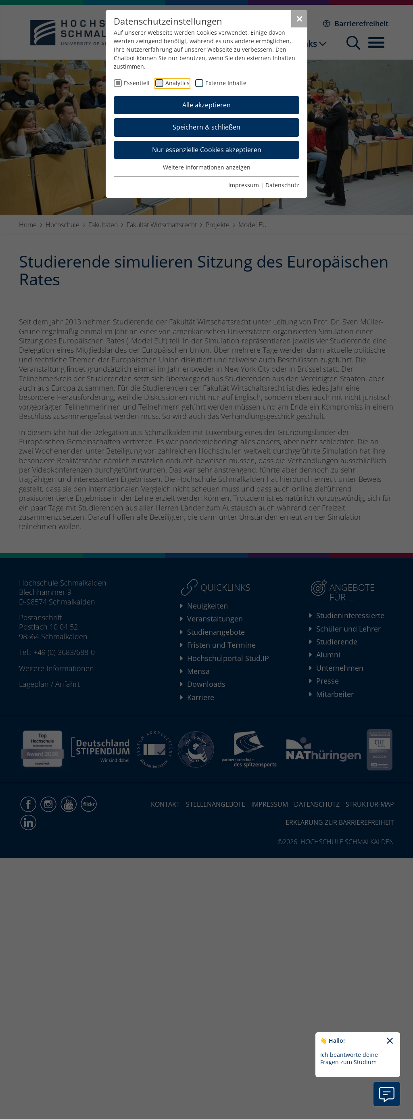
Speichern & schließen (206, 127)
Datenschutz (282, 185)
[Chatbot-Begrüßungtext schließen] (389, 1041)
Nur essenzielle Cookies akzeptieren (206, 149)
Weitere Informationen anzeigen (206, 167)
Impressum (243, 185)
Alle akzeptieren (206, 104)
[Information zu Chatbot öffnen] (386, 1094)
